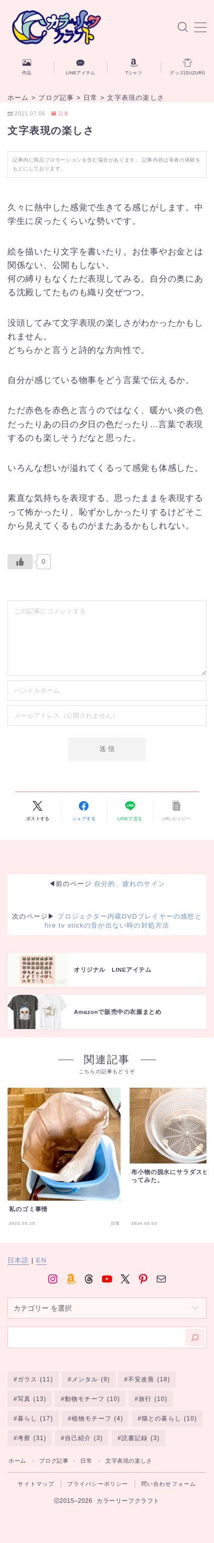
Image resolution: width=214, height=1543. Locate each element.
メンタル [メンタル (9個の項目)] (90, 1379)
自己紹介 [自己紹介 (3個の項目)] (84, 1438)
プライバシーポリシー (98, 1484)
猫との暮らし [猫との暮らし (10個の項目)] (169, 1418)
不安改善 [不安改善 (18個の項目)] (149, 1379)
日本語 (18, 1260)
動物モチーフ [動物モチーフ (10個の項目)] (92, 1399)
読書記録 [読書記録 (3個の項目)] (141, 1438)
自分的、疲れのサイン (129, 883)
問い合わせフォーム (168, 1484)
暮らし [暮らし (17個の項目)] (35, 1418)
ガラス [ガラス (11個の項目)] (35, 1379)
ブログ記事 (53, 1461)
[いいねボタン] (20, 561)
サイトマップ (36, 1484)
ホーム (17, 1461)
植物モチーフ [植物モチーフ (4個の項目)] (97, 1418)
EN (41, 1260)
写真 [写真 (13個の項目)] (32, 1399)
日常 (60, 113)
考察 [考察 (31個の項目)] (32, 1438)
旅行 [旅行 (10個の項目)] (153, 1399)
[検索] (194, 1337)
